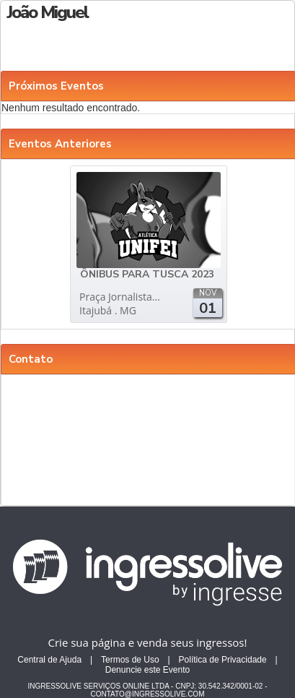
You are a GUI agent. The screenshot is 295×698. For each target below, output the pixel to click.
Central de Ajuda (49, 660)
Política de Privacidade (223, 660)
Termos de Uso (130, 660)
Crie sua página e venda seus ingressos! (147, 642)
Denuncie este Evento (147, 670)
